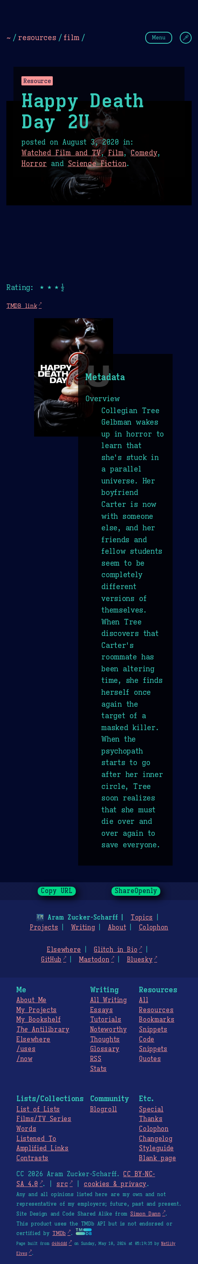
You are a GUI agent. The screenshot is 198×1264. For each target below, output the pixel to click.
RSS (96, 1059)
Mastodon (94, 960)
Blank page (157, 1158)
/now (24, 1059)
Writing (83, 928)
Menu (158, 37)
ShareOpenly (136, 891)
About (117, 928)
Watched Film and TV (61, 153)
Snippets (153, 1030)
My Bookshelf (38, 1020)
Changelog (155, 1139)
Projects (44, 928)
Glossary (104, 1049)
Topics (142, 918)
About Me (31, 1000)
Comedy (144, 153)
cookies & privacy (115, 1184)
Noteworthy (108, 1030)
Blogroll (103, 1109)
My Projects (36, 1010)
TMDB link (21, 305)
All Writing (108, 1000)
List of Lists (38, 1109)
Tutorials (105, 1020)
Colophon (153, 928)
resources (37, 37)
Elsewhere (64, 950)
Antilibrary (42, 1030)
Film (116, 153)
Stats (98, 1069)
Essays (101, 1010)
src (62, 1184)
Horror (34, 163)
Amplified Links (42, 1148)
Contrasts (32, 1158)
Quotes (150, 1059)
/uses (25, 1049)
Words (26, 1129)
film (71, 37)
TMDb (59, 1233)
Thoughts (105, 1040)
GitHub (51, 960)
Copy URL (57, 891)
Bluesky (140, 960)
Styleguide (156, 1148)
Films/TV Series (43, 1119)
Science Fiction (97, 163)
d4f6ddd (59, 1243)
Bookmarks (156, 1020)
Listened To (36, 1139)
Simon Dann (145, 1214)
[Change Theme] (186, 38)
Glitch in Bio (115, 950)
